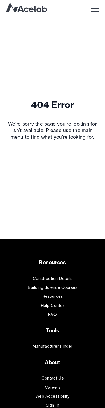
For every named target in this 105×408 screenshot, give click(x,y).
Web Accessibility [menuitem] (53, 396)
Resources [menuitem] (52, 262)
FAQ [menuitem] (52, 314)
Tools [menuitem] (52, 330)
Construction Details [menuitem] (53, 278)
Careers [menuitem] (52, 387)
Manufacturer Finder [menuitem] (52, 346)
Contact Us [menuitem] (52, 378)
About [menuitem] (52, 362)
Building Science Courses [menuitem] (52, 287)
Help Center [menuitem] (52, 305)
